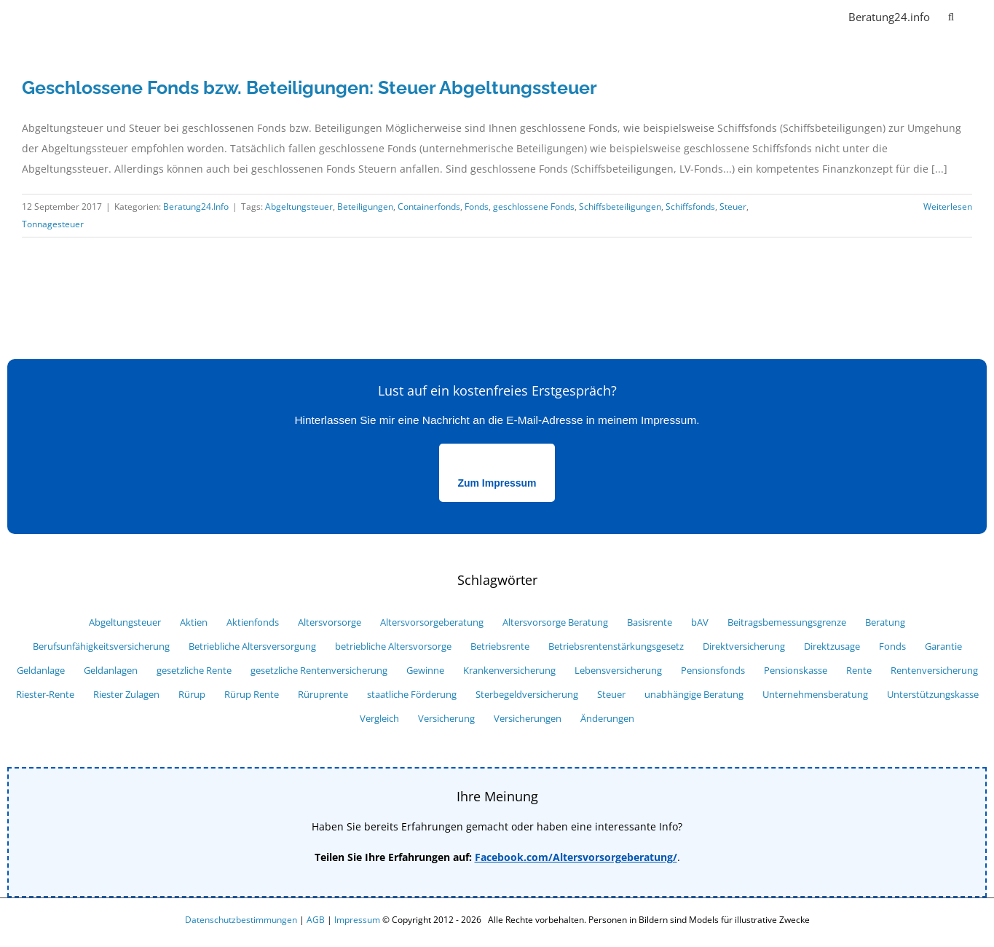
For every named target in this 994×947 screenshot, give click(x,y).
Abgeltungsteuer (299, 206)
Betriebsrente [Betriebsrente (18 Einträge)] (499, 646)
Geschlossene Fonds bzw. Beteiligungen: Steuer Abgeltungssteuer (309, 87)
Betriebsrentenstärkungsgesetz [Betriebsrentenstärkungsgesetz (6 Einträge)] (616, 646)
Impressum (357, 919)
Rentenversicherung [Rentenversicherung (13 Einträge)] (934, 670)
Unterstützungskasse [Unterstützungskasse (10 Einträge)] (933, 694)
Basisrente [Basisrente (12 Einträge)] (649, 622)
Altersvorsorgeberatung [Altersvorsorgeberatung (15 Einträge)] (432, 622)
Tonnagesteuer (53, 224)
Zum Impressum (496, 483)
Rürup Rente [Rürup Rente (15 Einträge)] (251, 694)
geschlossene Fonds (534, 206)
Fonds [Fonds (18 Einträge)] (892, 646)
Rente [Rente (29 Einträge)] (859, 670)
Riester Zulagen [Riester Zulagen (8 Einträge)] (126, 694)
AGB (316, 919)
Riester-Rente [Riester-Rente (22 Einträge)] (45, 694)
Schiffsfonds (690, 206)
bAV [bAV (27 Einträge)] (700, 622)
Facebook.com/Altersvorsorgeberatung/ (576, 857)
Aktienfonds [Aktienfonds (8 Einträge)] (252, 622)
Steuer (732, 206)
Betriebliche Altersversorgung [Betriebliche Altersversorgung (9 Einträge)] (252, 646)
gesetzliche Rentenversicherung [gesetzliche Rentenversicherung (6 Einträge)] (319, 670)
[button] (951, 16)
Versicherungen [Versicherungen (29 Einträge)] (527, 718)
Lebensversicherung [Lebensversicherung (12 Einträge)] (618, 670)
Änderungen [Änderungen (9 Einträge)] (607, 718)
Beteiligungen (365, 206)
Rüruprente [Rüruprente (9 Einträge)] (323, 694)
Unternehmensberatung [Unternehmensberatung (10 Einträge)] (815, 694)
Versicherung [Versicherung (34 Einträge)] (446, 718)
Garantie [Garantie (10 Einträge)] (943, 646)
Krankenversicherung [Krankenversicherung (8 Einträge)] (509, 670)
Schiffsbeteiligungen (620, 206)
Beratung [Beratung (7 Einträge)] (885, 622)
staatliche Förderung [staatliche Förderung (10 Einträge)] (412, 694)
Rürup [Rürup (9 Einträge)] (191, 694)
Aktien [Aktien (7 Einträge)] (194, 622)
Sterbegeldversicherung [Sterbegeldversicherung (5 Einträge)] (527, 694)
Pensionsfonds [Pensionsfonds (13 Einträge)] (713, 670)
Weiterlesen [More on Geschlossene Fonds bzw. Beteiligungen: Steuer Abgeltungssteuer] (947, 206)
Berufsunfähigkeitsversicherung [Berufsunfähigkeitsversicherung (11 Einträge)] (101, 646)
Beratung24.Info (196, 206)
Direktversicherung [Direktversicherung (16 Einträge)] (744, 646)
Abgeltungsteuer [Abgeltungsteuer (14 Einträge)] (125, 622)
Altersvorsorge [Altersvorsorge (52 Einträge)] (329, 622)
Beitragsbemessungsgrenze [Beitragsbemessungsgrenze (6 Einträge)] (786, 622)
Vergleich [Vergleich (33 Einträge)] (379, 718)
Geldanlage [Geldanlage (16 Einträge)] (41, 670)
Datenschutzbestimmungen (241, 919)
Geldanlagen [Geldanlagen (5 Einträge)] (111, 670)
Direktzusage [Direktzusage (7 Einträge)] (832, 646)
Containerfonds (429, 206)
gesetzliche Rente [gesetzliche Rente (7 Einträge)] (194, 670)
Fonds (477, 206)
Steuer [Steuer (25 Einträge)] (611, 694)
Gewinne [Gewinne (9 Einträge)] (425, 670)
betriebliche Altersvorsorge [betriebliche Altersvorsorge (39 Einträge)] (393, 646)
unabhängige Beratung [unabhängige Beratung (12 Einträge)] (693, 694)
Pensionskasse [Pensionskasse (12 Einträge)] (795, 670)
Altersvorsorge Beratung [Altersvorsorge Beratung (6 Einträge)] (555, 622)
